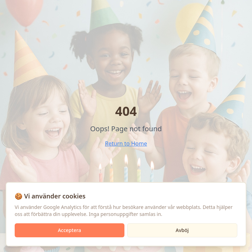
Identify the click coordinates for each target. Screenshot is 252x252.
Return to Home (126, 143)
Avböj (182, 230)
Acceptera (69, 230)
